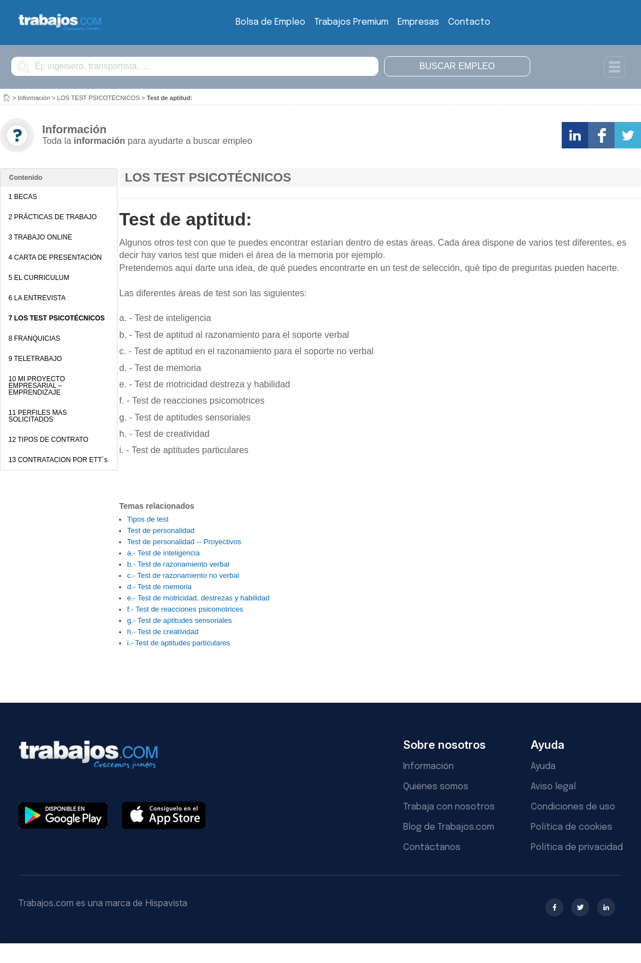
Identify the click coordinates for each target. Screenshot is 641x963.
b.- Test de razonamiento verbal (178, 564)
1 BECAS (22, 197)
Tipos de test (148, 519)
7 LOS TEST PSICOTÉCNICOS (56, 318)
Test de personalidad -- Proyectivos (184, 541)
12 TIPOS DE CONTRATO (48, 440)
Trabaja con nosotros (449, 807)
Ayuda (543, 766)
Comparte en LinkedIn (575, 135)
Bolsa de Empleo (270, 22)
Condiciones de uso (573, 807)
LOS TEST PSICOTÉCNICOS (98, 97)
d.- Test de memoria (159, 586)
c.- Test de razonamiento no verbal (183, 575)
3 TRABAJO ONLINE (40, 237)
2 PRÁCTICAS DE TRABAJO (52, 217)
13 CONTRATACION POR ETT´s (57, 460)
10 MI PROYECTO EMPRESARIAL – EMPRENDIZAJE (36, 385)
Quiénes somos (435, 787)
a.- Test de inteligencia (163, 553)
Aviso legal (553, 787)
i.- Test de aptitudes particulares (178, 643)
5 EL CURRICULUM (38, 278)
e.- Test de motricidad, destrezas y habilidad (198, 598)
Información (34, 97)
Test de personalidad (161, 530)
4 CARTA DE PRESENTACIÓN (55, 257)
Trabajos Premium (351, 22)
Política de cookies (571, 827)
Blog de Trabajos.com (448, 827)
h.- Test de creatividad (162, 631)
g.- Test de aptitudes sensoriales (179, 620)
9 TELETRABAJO (35, 359)
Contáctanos (432, 847)
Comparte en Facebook (601, 135)
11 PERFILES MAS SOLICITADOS (37, 416)
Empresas (418, 22)
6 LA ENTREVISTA (37, 298)
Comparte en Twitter (628, 135)
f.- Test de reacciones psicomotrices (185, 609)
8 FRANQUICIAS (34, 338)
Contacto (469, 22)
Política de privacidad (577, 847)
